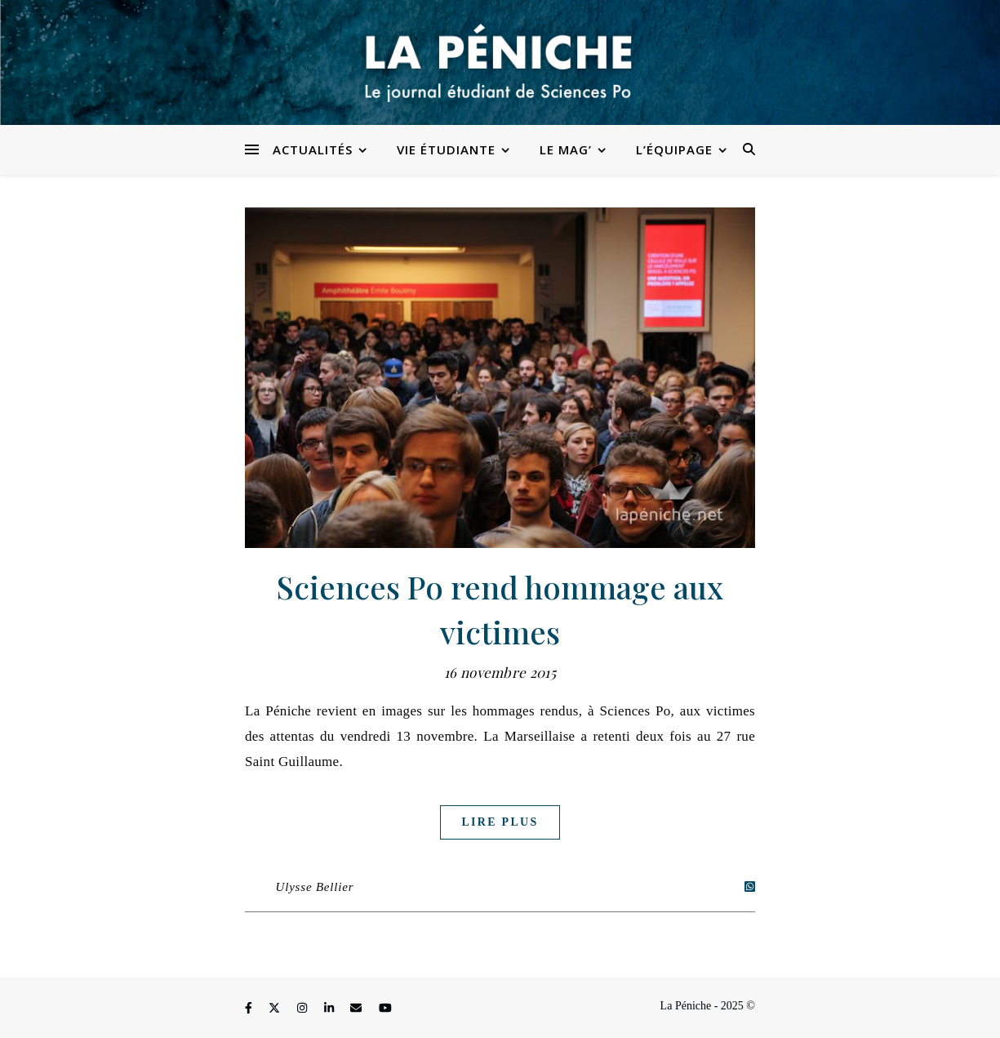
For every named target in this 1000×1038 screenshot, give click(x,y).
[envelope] (357, 1008)
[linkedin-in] (330, 1008)
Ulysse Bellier (315, 886)
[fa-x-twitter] (276, 1008)
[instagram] (303, 1008)
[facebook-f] (250, 1008)
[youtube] (385, 1008)
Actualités (313, 149)
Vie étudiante (446, 149)
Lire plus (499, 822)
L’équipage (674, 149)
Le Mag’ (566, 149)
